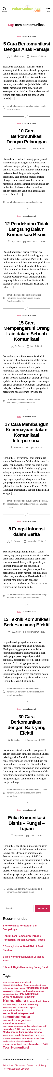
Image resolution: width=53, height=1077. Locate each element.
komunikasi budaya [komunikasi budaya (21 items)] (10, 1005)
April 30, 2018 (36, 447)
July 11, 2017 (36, 835)
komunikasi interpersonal (31, 504)
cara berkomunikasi (16, 106)
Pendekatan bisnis (15, 301)
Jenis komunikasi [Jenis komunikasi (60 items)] (13, 996)
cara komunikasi (33, 399)
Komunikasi (12, 402)
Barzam (17, 541)
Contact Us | (33, 1065)
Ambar (21, 346)
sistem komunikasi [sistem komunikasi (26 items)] (24, 1041)
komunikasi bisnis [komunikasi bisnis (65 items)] (38, 1001)
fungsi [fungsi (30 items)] (22, 988)
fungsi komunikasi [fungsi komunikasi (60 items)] (37, 988)
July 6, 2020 (38, 148)
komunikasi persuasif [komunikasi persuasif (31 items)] (36, 1026)
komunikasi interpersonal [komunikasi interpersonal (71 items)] (18, 1013)
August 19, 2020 (38, 56)
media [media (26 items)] (38, 1029)
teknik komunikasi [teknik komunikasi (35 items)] (31, 1044)
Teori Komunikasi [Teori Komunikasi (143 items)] (16, 1047)
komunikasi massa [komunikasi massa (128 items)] (16, 1016)
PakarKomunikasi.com (22, 1059)
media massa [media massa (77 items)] (33, 1032)
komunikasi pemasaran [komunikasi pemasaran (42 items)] (14, 1023)
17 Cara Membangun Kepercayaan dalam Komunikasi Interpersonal (26, 432)
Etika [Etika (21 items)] (44, 985)
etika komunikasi (33, 295)
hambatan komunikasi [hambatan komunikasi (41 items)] (33, 991)
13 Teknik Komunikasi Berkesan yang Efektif (26, 622)
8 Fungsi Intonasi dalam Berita (26, 531)
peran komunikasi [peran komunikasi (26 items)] (18, 1038)
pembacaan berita (31, 597)
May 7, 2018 (36, 346)
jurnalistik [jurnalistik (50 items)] (29, 996)
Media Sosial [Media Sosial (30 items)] (8, 1035)
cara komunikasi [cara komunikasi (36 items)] (23, 982)
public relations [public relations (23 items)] (9, 1041)
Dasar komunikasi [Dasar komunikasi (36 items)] (32, 985)
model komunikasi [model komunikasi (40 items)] (24, 1035)
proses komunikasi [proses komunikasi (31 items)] (35, 1038)
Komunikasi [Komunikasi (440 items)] (14, 1000)
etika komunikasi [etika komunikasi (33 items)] (10, 988)
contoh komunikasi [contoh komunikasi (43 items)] (12, 985)
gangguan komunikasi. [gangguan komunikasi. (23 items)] (11, 991)
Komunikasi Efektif (35, 692)
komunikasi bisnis (34, 202)
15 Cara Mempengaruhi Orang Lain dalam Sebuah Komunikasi (27, 331)
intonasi (18, 597)
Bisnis (9, 889)
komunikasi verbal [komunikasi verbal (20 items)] (28, 1029)
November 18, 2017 (36, 632)
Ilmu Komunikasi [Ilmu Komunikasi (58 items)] (29, 993)
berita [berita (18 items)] (5, 982)
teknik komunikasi (27, 402)
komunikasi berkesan (16, 692)
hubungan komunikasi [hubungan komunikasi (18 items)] (10, 994)
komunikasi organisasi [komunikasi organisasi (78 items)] (17, 1020)
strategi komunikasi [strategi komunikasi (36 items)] (12, 1044)
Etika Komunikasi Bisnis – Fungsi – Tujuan (26, 823)
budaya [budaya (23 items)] (11, 982)
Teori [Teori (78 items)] (44, 1043)
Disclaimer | (21, 1065)
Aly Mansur (19, 56)
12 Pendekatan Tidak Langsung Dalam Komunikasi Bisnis (26, 229)
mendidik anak (13, 109)
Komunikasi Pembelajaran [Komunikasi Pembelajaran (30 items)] (14, 1026)
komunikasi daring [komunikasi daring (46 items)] (28, 1004)
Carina (17, 241)
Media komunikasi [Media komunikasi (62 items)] (13, 1032)
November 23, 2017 (37, 541)
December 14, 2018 (36, 241)
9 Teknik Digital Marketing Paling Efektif (26, 967)
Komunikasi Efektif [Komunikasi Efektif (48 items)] (13, 1010)
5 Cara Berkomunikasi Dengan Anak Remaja (26, 46)
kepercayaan (13, 504)
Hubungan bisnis (14, 298)
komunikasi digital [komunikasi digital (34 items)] (26, 1007)
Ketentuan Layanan (19, 1069)
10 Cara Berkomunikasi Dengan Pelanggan (26, 136)
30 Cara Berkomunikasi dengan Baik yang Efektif (26, 725)
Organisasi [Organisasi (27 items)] (39, 1035)
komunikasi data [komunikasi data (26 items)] (9, 1008)
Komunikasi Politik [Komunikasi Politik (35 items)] (11, 1029)
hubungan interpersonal (36, 501)
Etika (34, 889)
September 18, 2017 (36, 740)
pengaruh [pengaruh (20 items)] (6, 1038)
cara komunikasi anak (35, 106)
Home (19, 36)
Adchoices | (9, 1065)
